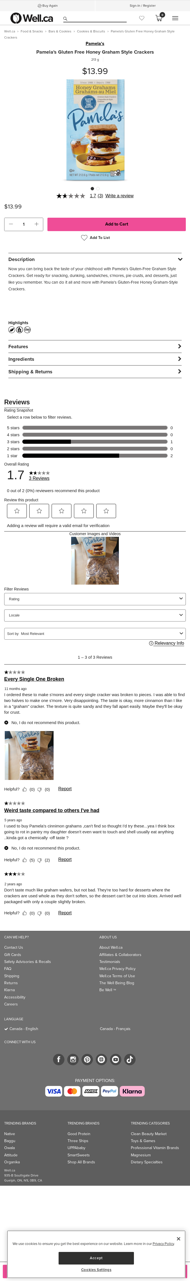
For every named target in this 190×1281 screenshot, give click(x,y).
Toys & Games (143, 1141)
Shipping (11, 976)
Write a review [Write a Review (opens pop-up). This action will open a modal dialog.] (119, 196)
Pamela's (95, 44)
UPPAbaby (76, 1148)
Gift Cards (12, 955)
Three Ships (78, 1141)
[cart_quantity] (23, 224)
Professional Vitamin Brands (155, 1148)
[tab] (95, 259)
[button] (10, 224)
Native (9, 1134)
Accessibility (14, 997)
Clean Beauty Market (149, 1134)
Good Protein (79, 1134)
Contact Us (13, 947)
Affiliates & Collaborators (120, 955)
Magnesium (141, 1155)
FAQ (7, 969)
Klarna (9, 990)
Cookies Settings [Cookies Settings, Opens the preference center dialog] (96, 1269)
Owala (9, 1148)
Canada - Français (115, 1029)
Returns (11, 983)
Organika (12, 1162)
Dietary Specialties (147, 1162)
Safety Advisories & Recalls (27, 962)
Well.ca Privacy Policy (117, 969)
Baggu (9, 1141)
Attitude (11, 1155)
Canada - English (23, 1029)
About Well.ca (110, 947)
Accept (96, 1258)
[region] (96, 1254)
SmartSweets (79, 1155)
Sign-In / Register (143, 5)
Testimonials (109, 962)
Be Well (107, 990)
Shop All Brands (81, 1162)
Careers (11, 1004)
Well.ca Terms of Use (117, 976)
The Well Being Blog (116, 983)
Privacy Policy (163, 1243)
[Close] (178, 1239)
